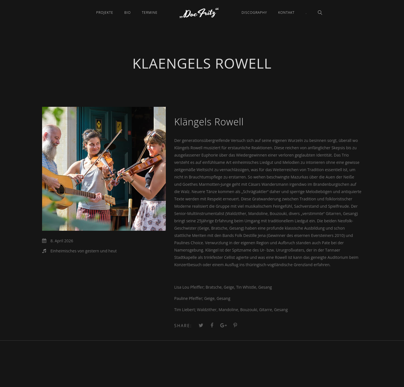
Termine (150, 12)
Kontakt (286, 12)
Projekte (104, 12)
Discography (254, 12)
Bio (127, 12)
